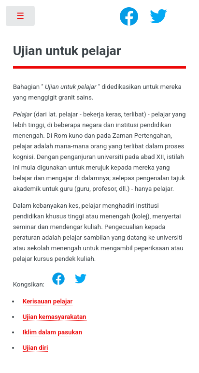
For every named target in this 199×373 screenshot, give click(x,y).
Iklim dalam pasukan (52, 332)
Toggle (21, 18)
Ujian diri (35, 347)
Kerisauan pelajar (48, 301)
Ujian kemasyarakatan (54, 316)
